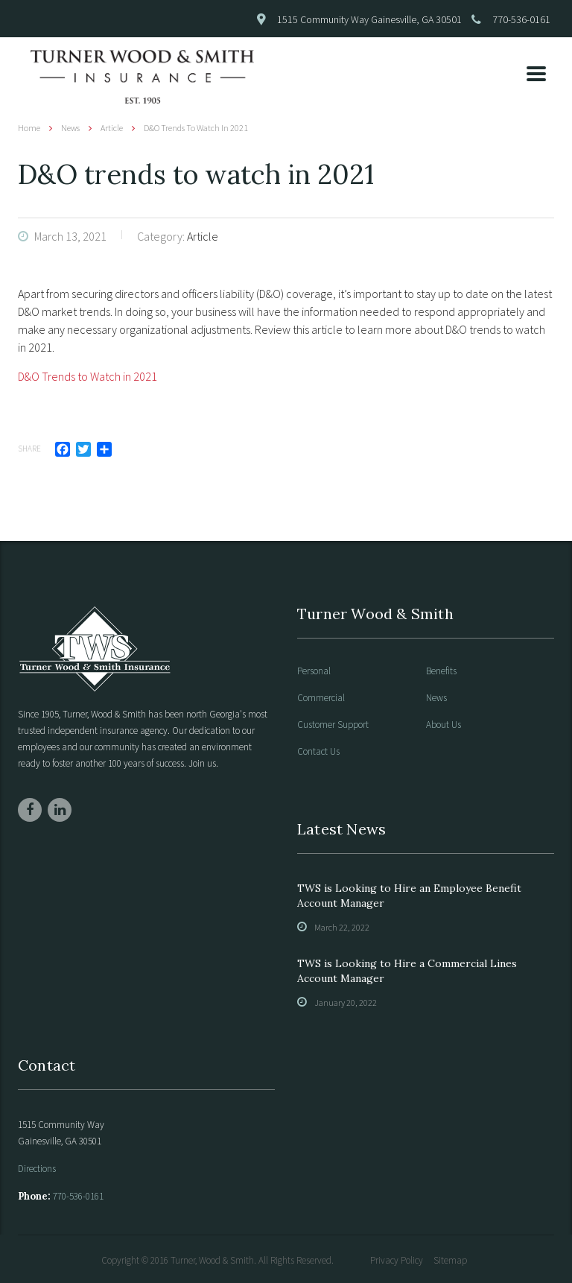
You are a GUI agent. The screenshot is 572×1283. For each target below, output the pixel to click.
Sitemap (450, 1260)
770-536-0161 (521, 19)
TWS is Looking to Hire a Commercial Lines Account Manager (407, 971)
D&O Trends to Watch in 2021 (87, 376)
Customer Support (333, 725)
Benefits (441, 671)
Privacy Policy (396, 1260)
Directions (37, 1168)
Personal (314, 671)
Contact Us (318, 752)
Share (29, 448)
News (436, 698)
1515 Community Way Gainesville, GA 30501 (369, 19)
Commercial (321, 698)
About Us (443, 725)
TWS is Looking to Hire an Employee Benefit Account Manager (409, 895)
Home (29, 127)
